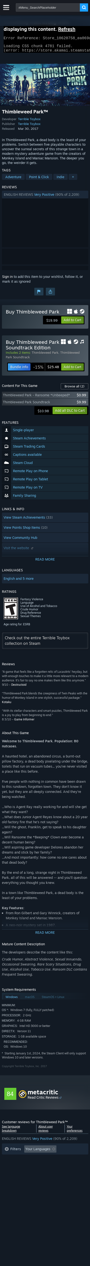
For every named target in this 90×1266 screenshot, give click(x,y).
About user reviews (45, 1131)
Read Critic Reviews (43, 1100)
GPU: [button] (64, 1174)
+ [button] (73, 180)
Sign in (7, 279)
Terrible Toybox (29, 122)
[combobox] (48, 7)
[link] (46, 370)
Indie (60, 180)
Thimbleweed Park (45, 355)
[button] (45, 197)
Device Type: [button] (15, 1181)
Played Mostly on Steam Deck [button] (52, 1166)
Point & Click (39, 180)
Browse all (74, 389)
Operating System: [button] (19, 1174)
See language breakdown (11, 1131)
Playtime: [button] (12, 1166)
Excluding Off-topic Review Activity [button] (32, 1159)
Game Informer (24, 722)
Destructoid (18, 687)
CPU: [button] (47, 1174)
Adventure (13, 180)
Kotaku (6, 705)
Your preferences (75, 1131)
